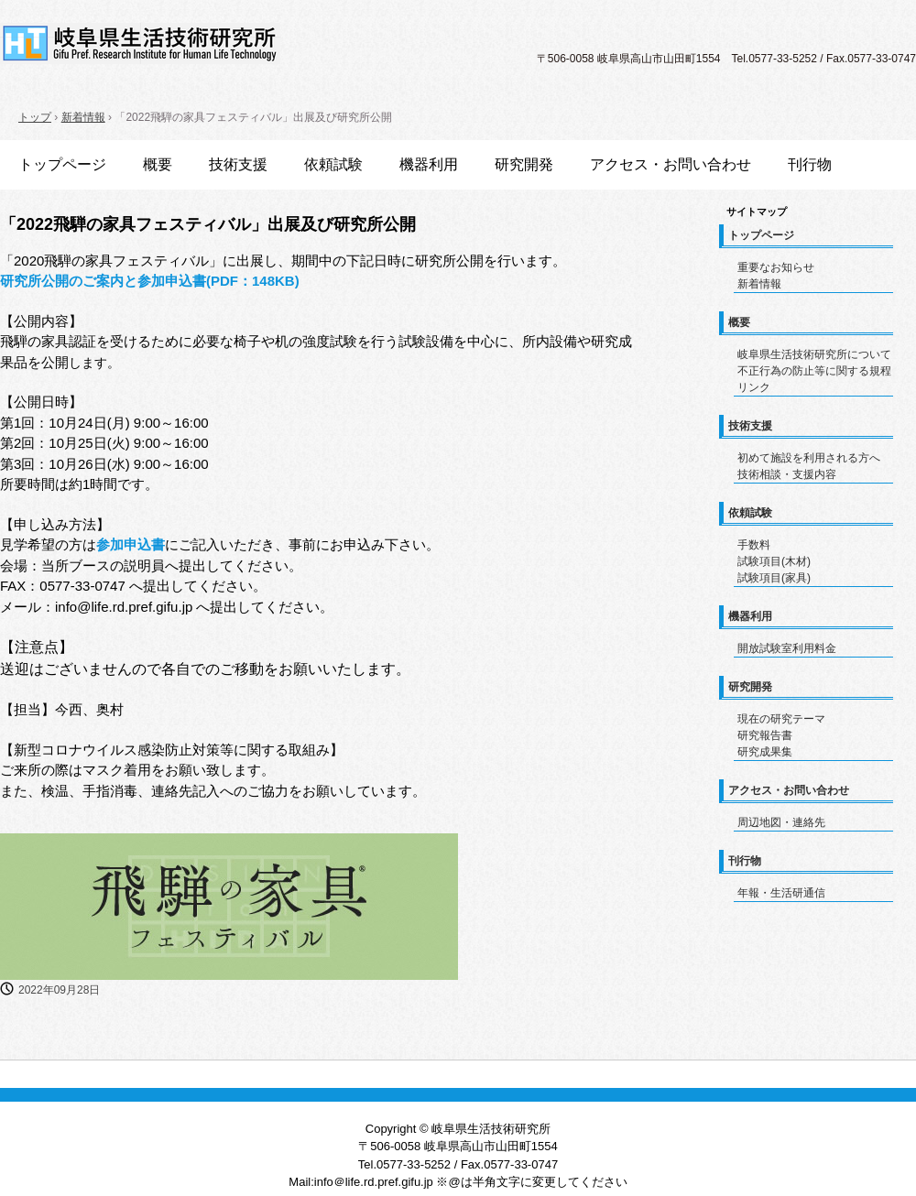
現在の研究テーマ (781, 718)
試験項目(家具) (774, 577)
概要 (157, 164)
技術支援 (238, 164)
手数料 (753, 544)
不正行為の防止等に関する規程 (814, 370)
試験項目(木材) (774, 561)
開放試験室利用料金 (786, 648)
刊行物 (810, 164)
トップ (34, 117)
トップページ (62, 164)
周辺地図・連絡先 (781, 822)
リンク (753, 387)
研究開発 (524, 164)
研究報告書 (764, 735)
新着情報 (83, 117)
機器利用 (428, 164)
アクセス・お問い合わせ (670, 164)
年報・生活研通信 (781, 892)
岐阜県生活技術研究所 (140, 43)
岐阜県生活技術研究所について (814, 354)
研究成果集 (764, 751)
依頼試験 (333, 164)
